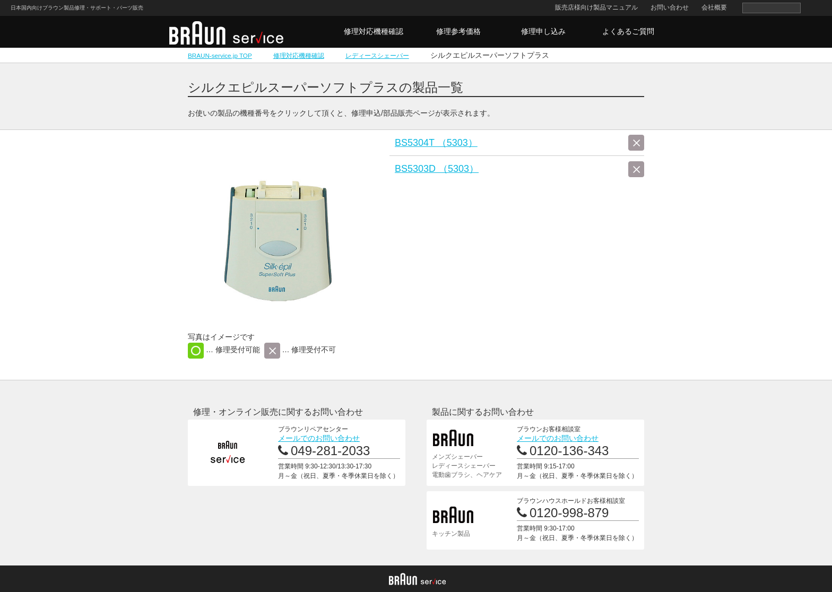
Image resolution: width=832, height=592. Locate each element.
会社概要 (714, 7)
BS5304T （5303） (436, 142)
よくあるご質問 (628, 31)
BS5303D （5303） (437, 168)
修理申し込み (543, 31)
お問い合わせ (670, 7)
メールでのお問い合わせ (319, 438)
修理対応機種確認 (373, 31)
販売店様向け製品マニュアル (596, 7)
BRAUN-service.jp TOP (220, 55)
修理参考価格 (458, 31)
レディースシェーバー (377, 55)
